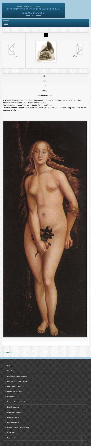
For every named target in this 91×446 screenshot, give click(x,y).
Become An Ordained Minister (18, 381)
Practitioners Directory (15, 386)
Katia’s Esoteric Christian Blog (18, 427)
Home (9, 366)
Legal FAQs (11, 438)
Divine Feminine (13, 422)
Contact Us (11, 433)
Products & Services (14, 391)
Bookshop (11, 396)
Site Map (10, 371)
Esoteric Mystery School (16, 402)
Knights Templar (13, 417)
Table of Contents (8, 352)
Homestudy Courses (14, 412)
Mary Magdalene (13, 407)
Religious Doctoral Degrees (17, 376)
